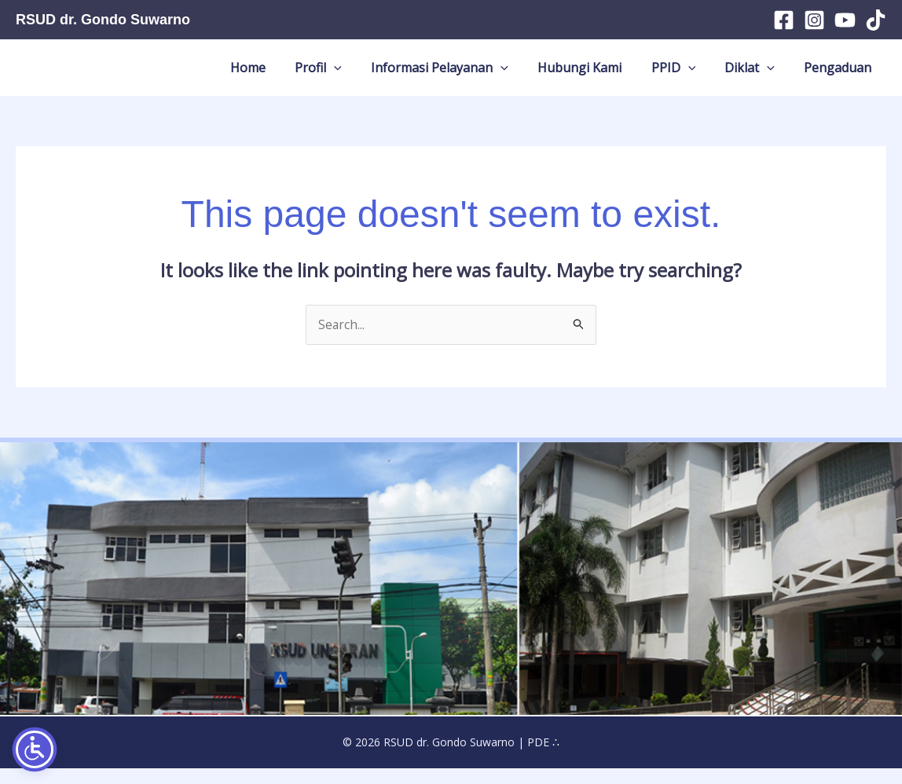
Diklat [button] (765, 75)
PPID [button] (699, 75)
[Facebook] (783, 20)
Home (316, 75)
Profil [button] (376, 75)
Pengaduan (843, 75)
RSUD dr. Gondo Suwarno (103, 19)
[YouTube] (845, 20)
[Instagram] (814, 20)
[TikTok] (875, 20)
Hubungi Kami (616, 75)
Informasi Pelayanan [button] (487, 75)
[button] (392, 75)
